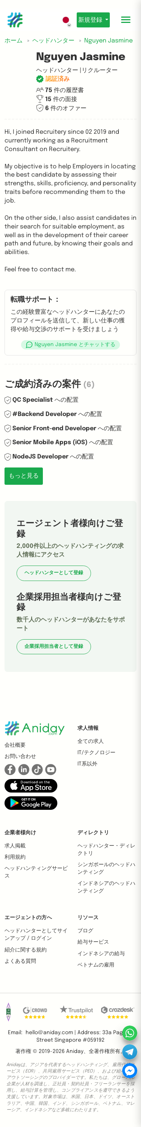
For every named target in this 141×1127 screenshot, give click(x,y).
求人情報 (88, 728)
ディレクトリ (93, 832)
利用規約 (15, 857)
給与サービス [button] (93, 942)
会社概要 (15, 745)
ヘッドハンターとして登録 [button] (53, 572)
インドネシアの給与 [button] (101, 953)
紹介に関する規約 (26, 950)
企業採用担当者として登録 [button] (53, 646)
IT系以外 (87, 764)
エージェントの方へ (28, 917)
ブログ (85, 930)
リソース (88, 917)
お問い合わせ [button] (20, 756)
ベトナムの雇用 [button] (95, 965)
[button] (70, 344)
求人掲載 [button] (15, 846)
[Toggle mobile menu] (125, 19)
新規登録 (91, 20)
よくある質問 (20, 961)
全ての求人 (90, 741)
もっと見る (24, 476)
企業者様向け (20, 832)
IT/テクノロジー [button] (96, 752)
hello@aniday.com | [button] (51, 1032)
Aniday (74, 1051)
